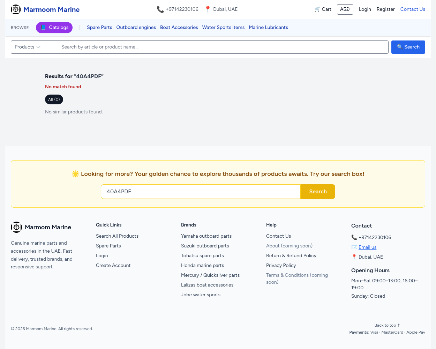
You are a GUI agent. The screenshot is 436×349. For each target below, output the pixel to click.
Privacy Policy (281, 265)
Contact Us (412, 9)
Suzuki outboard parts (205, 246)
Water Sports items (223, 27)
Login (365, 9)
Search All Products (117, 236)
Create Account (113, 265)
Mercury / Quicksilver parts (210, 275)
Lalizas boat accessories (207, 285)
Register (386, 9)
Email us (367, 247)
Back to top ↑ (387, 325)
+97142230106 (182, 9)
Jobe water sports (200, 295)
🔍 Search (408, 47)
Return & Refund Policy (291, 256)
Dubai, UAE (371, 257)
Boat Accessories (179, 27)
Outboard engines (136, 27)
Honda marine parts (202, 265)
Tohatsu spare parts (202, 256)
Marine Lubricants (268, 27)
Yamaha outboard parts (206, 236)
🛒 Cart (323, 9)
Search (318, 191)
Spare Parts (99, 27)
